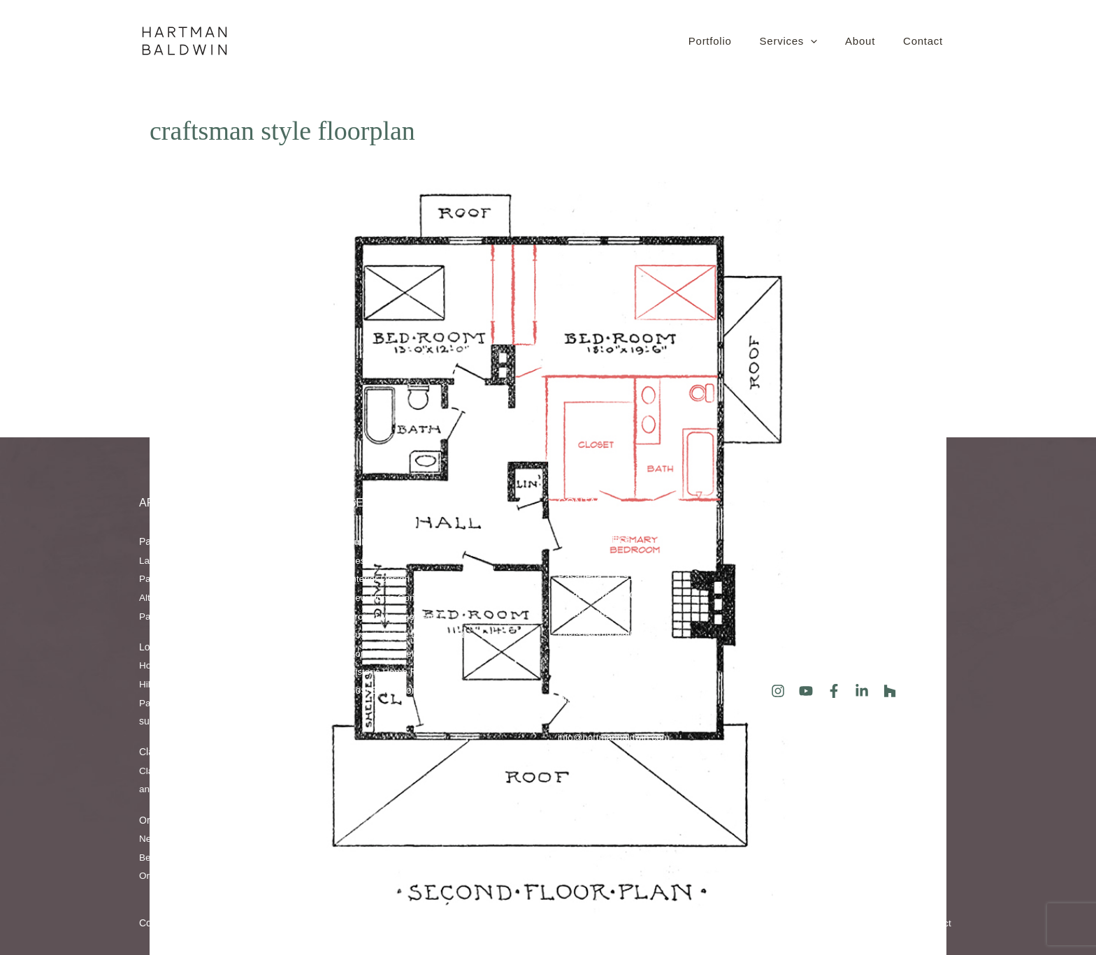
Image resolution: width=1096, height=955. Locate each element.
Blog (777, 612)
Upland (249, 770)
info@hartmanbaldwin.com (616, 632)
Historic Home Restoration (406, 672)
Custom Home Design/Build (409, 634)
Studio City (188, 702)
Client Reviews (799, 649)
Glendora (178, 789)
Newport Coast (171, 838)
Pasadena (250, 597)
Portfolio (785, 556)
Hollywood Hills (222, 665)
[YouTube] (805, 690)
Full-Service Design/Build (403, 541)
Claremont (162, 770)
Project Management (394, 616)
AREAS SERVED (182, 503)
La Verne (209, 770)
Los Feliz (248, 684)
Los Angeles (243, 702)
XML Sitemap (884, 923)
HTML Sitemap (812, 923)
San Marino (261, 560)
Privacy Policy (739, 923)
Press (780, 630)
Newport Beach (242, 838)
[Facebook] (833, 690)
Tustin (258, 857)
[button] (811, 41)
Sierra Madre (217, 579)
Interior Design (380, 579)
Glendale (202, 597)
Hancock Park (193, 684)
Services (377, 503)
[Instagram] (777, 690)
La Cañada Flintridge (184, 560)
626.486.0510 (588, 613)
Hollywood (162, 665)
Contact (584, 503)
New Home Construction (402, 597)
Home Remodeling (389, 653)
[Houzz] (889, 690)
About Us (787, 538)
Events (782, 593)
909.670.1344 (588, 718)
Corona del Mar (205, 857)
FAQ (777, 575)
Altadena (158, 597)
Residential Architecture (400, 560)
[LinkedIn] (861, 690)
